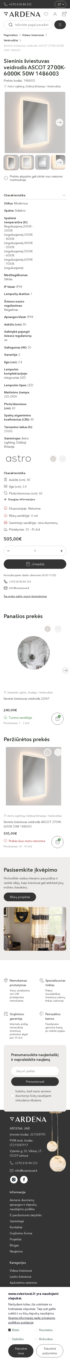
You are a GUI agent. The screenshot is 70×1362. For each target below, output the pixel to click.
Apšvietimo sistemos (23, 1282)
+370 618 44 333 (20, 4)
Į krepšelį (38, 564)
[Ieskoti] (10, 24)
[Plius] (61, 550)
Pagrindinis (11, 35)
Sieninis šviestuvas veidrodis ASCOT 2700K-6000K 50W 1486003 (34, 48)
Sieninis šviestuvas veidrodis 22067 (26, 698)
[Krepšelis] (64, 14)
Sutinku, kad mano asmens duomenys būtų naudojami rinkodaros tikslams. (31, 1095)
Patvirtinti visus (21, 1351)
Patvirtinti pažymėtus (49, 1351)
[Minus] (8, 550)
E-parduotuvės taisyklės (26, 1215)
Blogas (14, 1245)
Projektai (15, 1239)
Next (59, 162)
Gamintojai (17, 1221)
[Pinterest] (53, 459)
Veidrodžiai (11, 40)
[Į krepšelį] (57, 719)
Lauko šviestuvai (20, 1276)
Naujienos (16, 1251)
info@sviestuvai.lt (19, 588)
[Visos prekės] (60, 24)
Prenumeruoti (35, 1081)
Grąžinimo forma (21, 1233)
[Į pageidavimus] (62, 459)
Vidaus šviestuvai (33, 35)
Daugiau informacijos (21, 499)
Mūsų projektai (20, 897)
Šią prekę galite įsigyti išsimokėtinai (25, 596)
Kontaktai (16, 1227)
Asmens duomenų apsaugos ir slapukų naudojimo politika (23, 1204)
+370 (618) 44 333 (20, 581)
